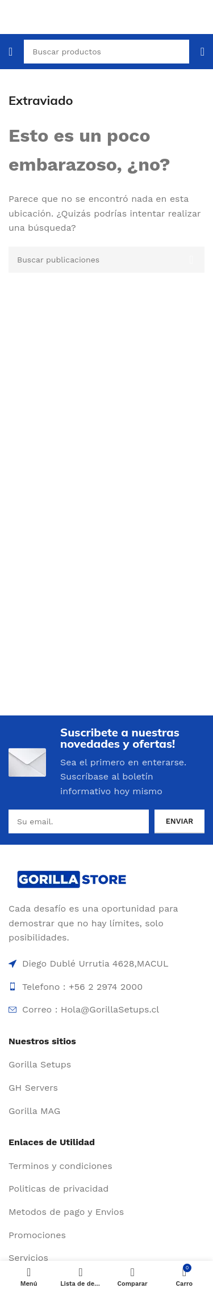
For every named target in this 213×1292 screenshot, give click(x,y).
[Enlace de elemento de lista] (106, 1064)
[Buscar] (106, 260)
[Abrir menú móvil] (10, 51)
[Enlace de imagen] (72, 877)
